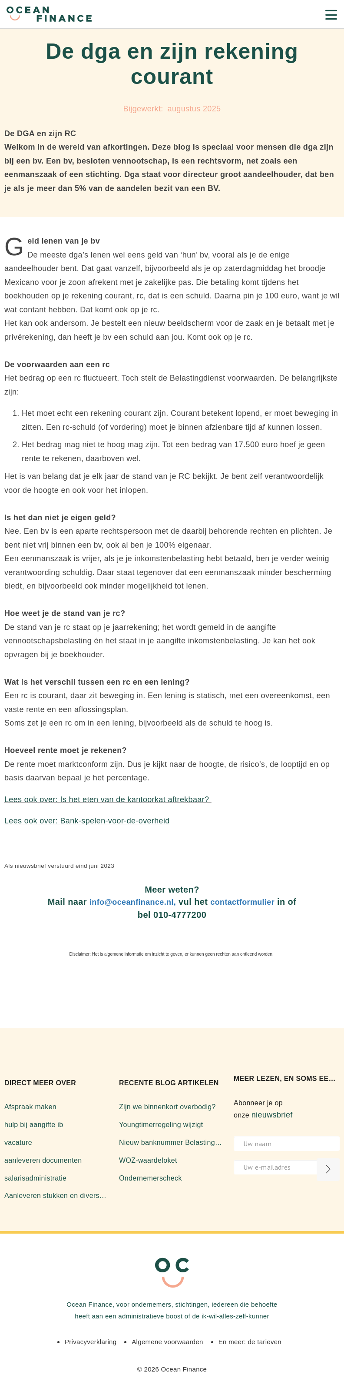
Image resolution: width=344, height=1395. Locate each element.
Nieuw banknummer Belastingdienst (172, 1142)
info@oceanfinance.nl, (132, 902)
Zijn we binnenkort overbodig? (167, 1107)
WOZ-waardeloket (148, 1160)
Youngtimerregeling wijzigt (161, 1124)
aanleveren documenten (43, 1160)
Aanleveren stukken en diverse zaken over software (57, 1195)
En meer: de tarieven (249, 1341)
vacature (18, 1142)
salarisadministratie (35, 1178)
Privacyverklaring (90, 1341)
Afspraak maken (30, 1107)
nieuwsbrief (272, 1115)
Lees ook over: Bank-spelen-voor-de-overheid (87, 820)
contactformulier (242, 902)
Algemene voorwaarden (167, 1341)
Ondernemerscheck (150, 1178)
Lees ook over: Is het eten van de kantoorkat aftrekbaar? (108, 799)
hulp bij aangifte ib (33, 1124)
